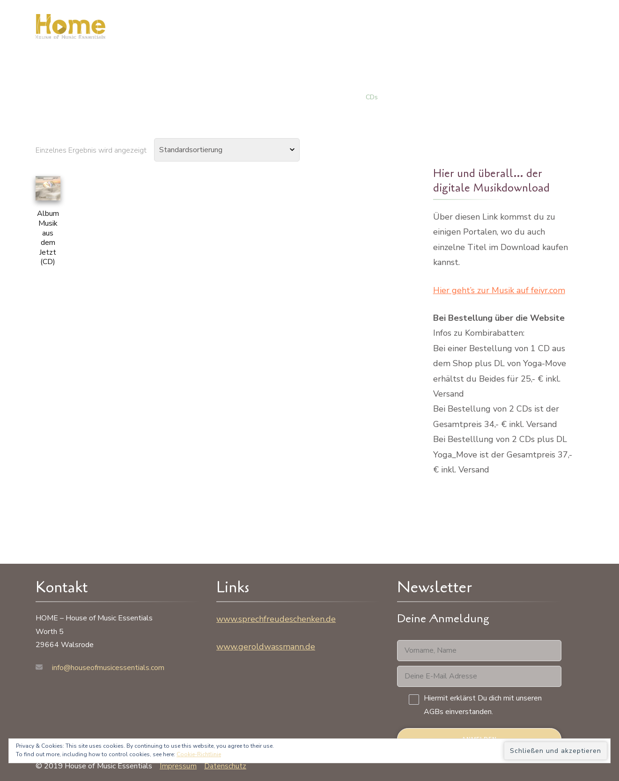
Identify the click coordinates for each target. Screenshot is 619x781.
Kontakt (543, 30)
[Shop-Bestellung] (227, 150)
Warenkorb (485, 30)
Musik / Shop (420, 30)
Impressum (178, 766)
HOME (326, 30)
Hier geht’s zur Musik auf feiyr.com (499, 290)
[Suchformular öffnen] (601, 30)
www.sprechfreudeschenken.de (276, 619)
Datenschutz (225, 766)
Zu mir (367, 30)
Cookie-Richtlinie (199, 754)
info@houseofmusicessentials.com (108, 668)
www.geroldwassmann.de (265, 646)
